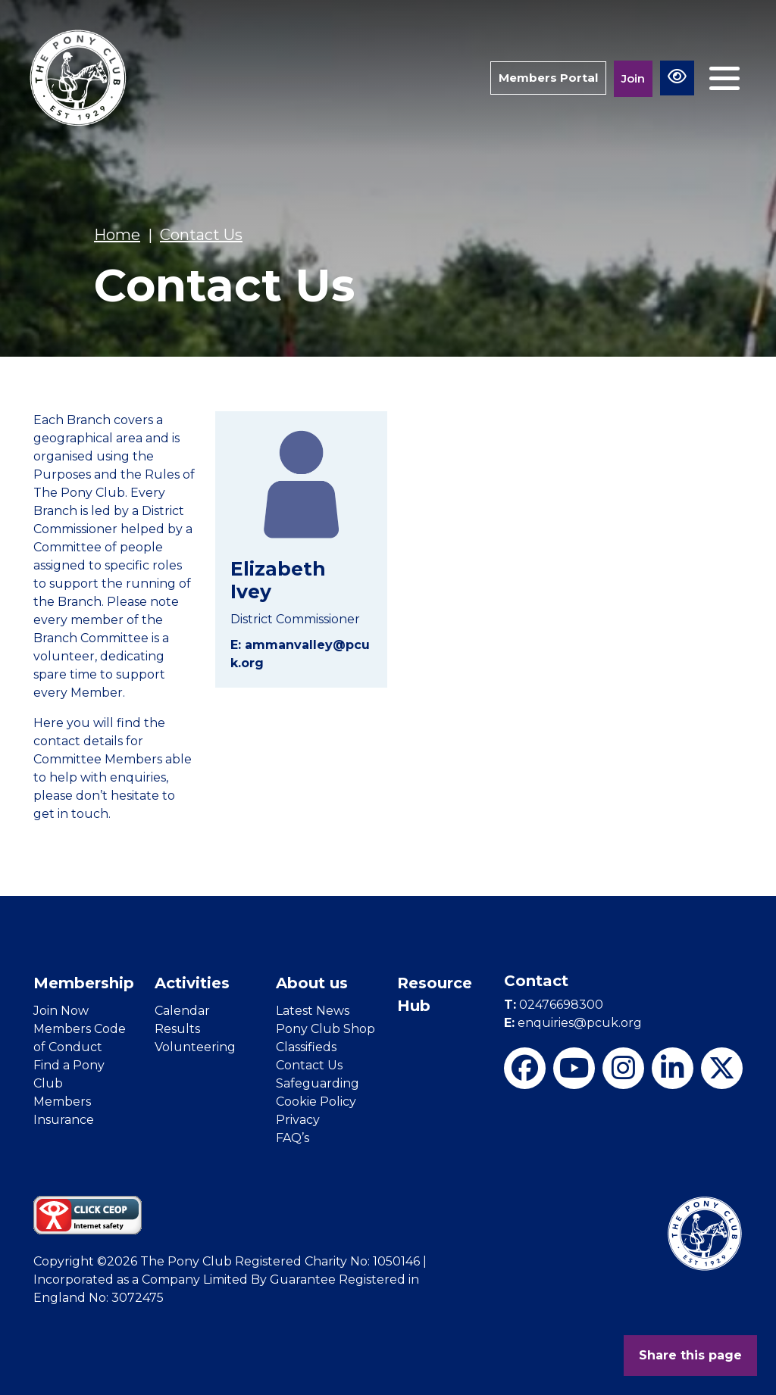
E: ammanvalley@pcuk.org (300, 654)
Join (633, 78)
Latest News (312, 1010)
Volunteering (195, 1047)
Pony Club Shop (325, 1029)
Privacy (298, 1120)
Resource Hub (434, 994)
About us (312, 983)
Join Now (61, 1010)
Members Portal (548, 77)
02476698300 (553, 1004)
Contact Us (309, 1065)
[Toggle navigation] (724, 78)
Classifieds (306, 1047)
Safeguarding (317, 1083)
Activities (192, 983)
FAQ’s (292, 1138)
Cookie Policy (316, 1101)
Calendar (182, 1010)
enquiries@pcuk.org (573, 1023)
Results (177, 1029)
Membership (83, 983)
